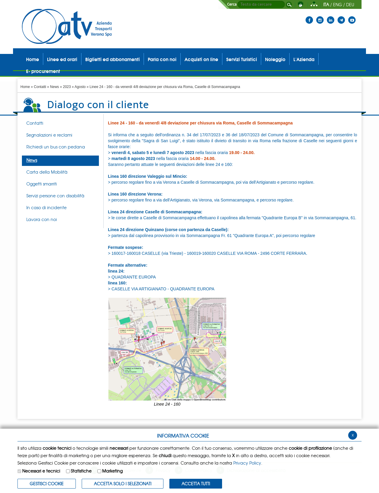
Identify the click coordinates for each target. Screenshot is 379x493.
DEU (350, 4)
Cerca (232, 4)
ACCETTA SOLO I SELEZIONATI (122, 483)
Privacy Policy (247, 463)
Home (25, 87)
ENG (337, 4)
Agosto (80, 87)
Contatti (40, 87)
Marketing (112, 471)
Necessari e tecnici (41, 471)
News (54, 87)
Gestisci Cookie (47, 483)
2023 (67, 87)
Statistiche (81, 471)
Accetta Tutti (196, 483)
